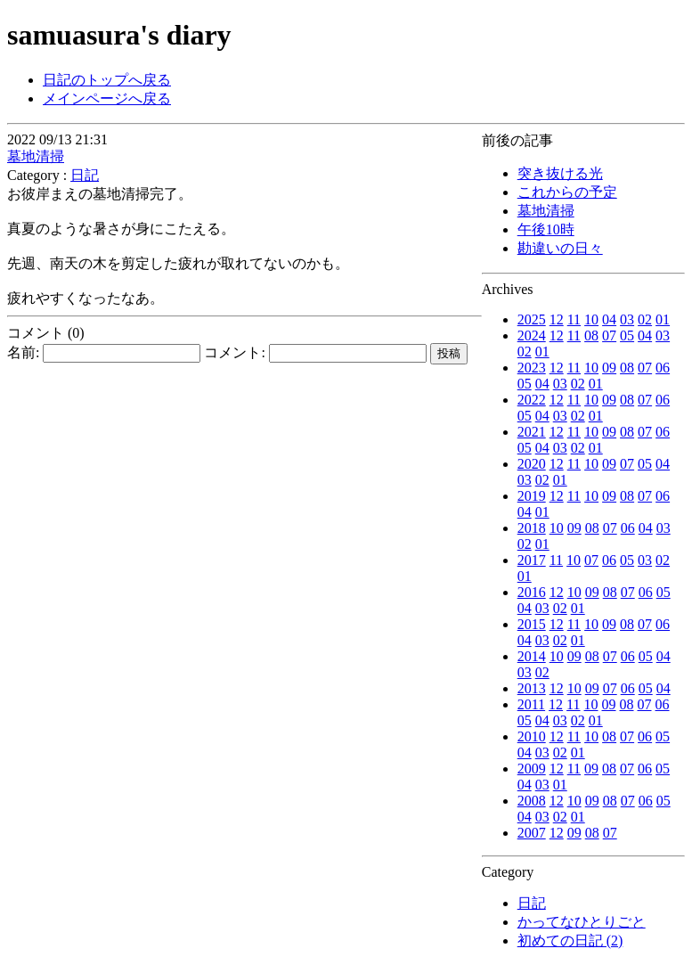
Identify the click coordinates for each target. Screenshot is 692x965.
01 (662, 319)
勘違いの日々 (560, 248)
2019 (531, 495)
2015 (531, 624)
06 (662, 367)
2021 (531, 431)
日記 (531, 903)
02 (645, 319)
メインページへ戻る (107, 98)
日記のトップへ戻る (107, 79)
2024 (531, 335)
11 (574, 319)
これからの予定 (567, 192)
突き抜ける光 (560, 173)
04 (609, 319)
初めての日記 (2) (570, 940)
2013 (531, 688)
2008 (531, 800)
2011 (531, 704)
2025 (531, 319)
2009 (531, 768)
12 (557, 319)
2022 (531, 399)
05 (627, 335)
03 (627, 319)
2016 (531, 592)
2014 (531, 656)
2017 (531, 560)
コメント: (315, 352)
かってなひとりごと (581, 921)
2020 (531, 463)
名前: (103, 352)
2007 (531, 832)
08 (591, 335)
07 (609, 335)
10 (591, 319)
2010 (531, 736)
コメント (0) (46, 332)
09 (609, 367)
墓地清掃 (545, 210)
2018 (531, 528)
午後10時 (545, 229)
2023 (531, 367)
